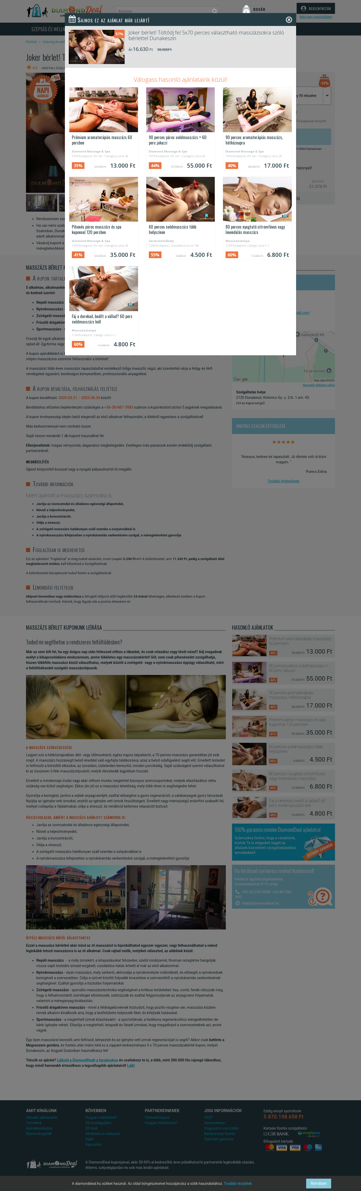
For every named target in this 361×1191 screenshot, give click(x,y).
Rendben (319, 1183)
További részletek (238, 1183)
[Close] (289, 20)
